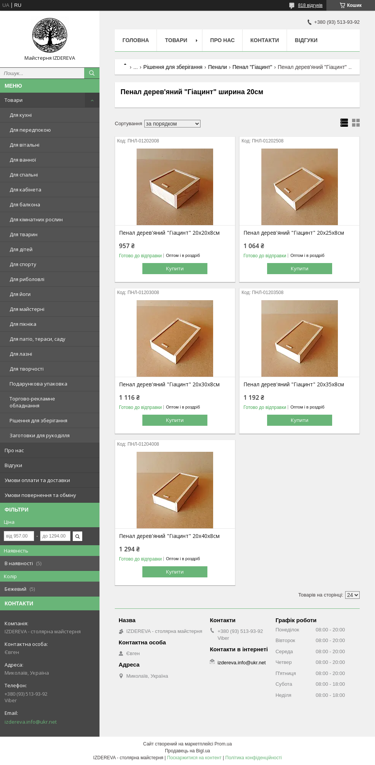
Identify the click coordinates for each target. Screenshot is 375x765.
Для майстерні (27, 309)
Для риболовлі (27, 279)
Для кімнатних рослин (36, 219)
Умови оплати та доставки (37, 480)
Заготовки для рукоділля (40, 435)
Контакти (264, 40)
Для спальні (24, 174)
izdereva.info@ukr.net (31, 721)
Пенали (217, 67)
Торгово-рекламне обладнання (32, 402)
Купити (175, 268)
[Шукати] (91, 73)
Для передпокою (30, 129)
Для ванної (23, 159)
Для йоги (20, 294)
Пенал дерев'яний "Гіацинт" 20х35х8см (293, 384)
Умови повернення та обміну (40, 495)
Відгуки (13, 465)
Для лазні (21, 353)
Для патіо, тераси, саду (37, 338)
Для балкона (25, 204)
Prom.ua (223, 744)
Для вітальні (24, 144)
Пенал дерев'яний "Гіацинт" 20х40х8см (169, 536)
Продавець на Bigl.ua (187, 751)
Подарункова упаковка (38, 383)
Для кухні (21, 114)
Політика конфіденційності (253, 757)
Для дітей (21, 249)
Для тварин (24, 234)
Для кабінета (25, 189)
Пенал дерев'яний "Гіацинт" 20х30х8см (169, 384)
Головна (135, 40)
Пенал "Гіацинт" (252, 67)
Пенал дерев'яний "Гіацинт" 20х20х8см (169, 232)
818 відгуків (310, 5)
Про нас (14, 450)
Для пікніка (23, 323)
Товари (14, 99)
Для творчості (27, 368)
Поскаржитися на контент (194, 757)
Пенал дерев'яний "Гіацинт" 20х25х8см (293, 232)
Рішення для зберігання (38, 420)
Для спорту (23, 264)
